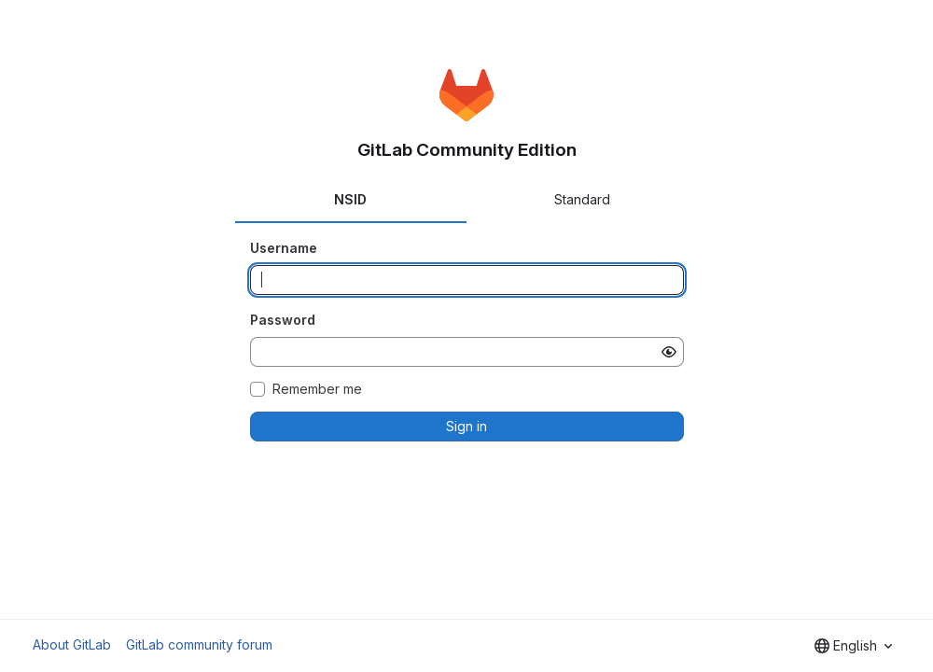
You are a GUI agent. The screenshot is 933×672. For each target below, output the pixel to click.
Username (283, 248)
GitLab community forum (199, 644)
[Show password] (669, 352)
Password (282, 320)
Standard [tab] (582, 199)
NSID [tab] (350, 199)
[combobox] (853, 646)
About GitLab (72, 644)
